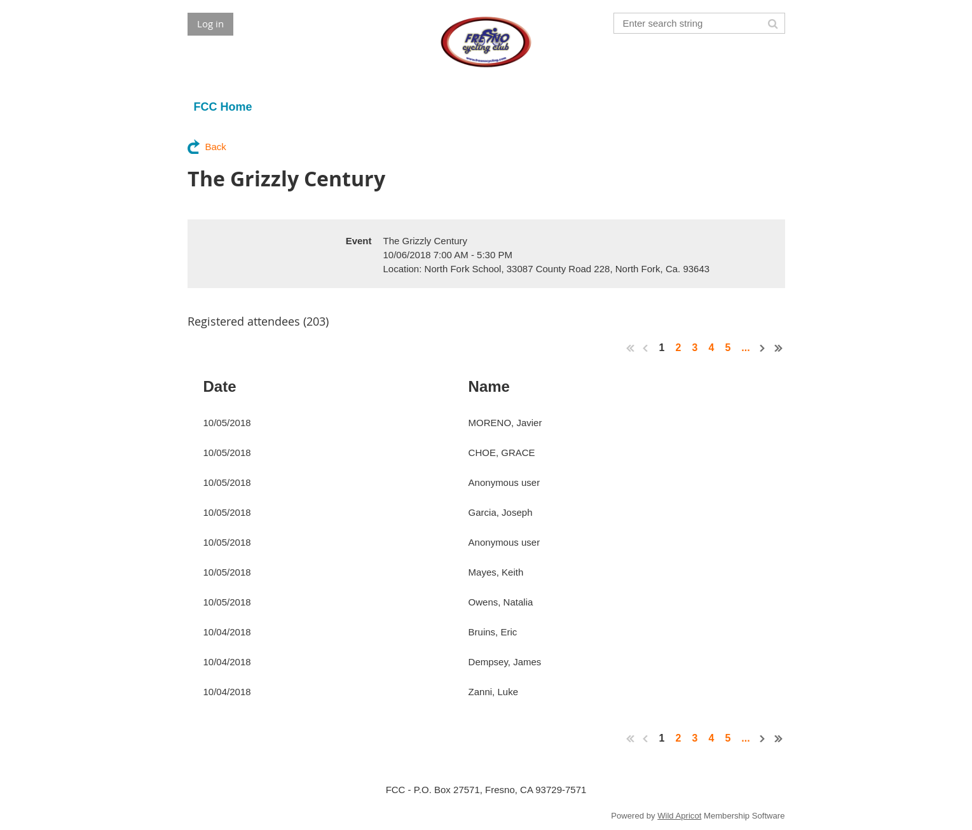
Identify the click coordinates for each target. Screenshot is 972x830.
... (745, 347)
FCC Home (223, 106)
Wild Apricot (679, 815)
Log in (210, 23)
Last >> (778, 348)
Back (215, 146)
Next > (762, 348)
